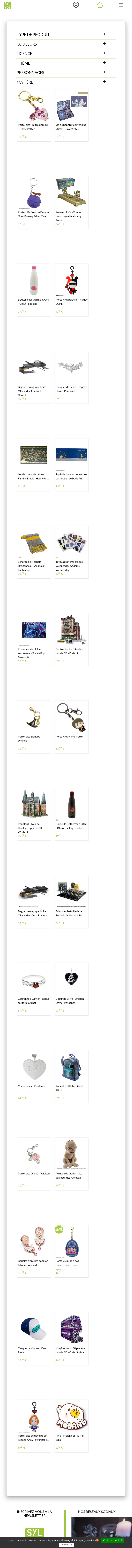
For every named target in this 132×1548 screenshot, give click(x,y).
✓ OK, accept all (113, 1540)
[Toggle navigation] (120, 5)
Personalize (66, 1544)
